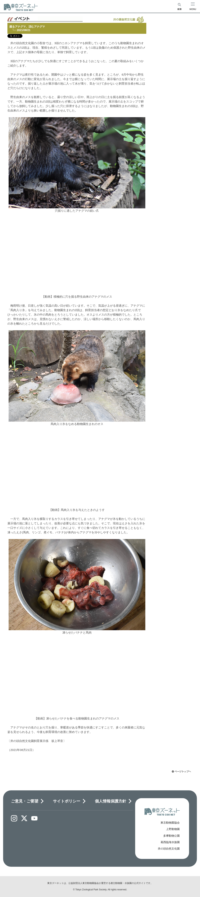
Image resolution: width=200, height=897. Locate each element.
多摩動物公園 (171, 835)
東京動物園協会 (170, 822)
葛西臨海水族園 (170, 842)
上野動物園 (173, 829)
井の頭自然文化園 (169, 848)
